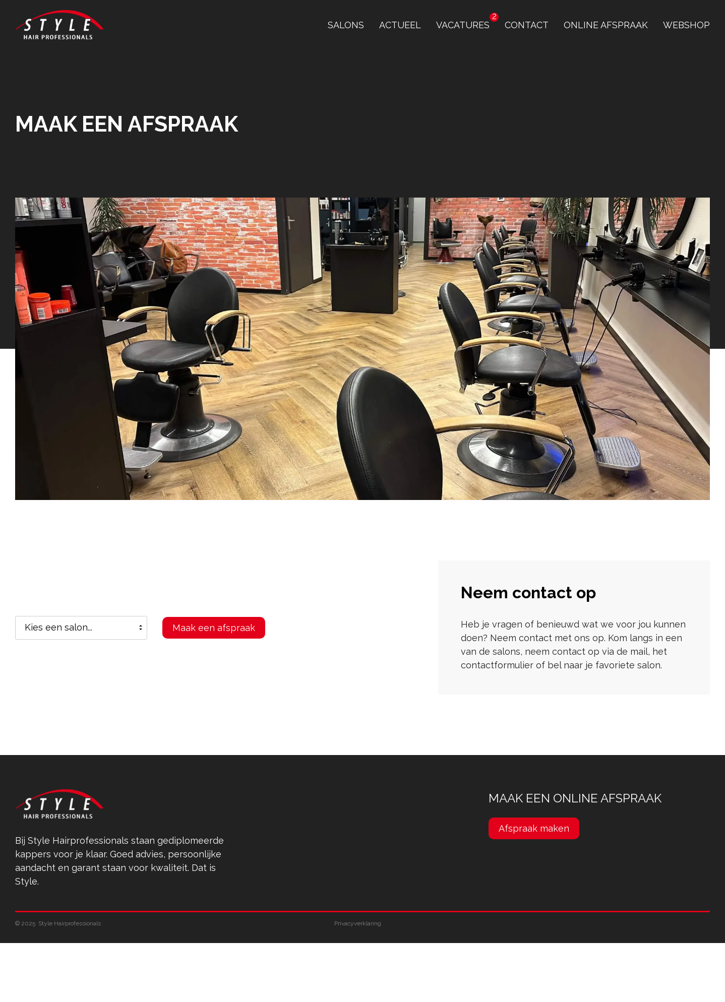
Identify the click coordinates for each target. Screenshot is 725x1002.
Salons (346, 25)
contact (527, 25)
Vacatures (463, 25)
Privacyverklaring (357, 923)
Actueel (400, 25)
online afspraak (606, 25)
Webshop (686, 25)
